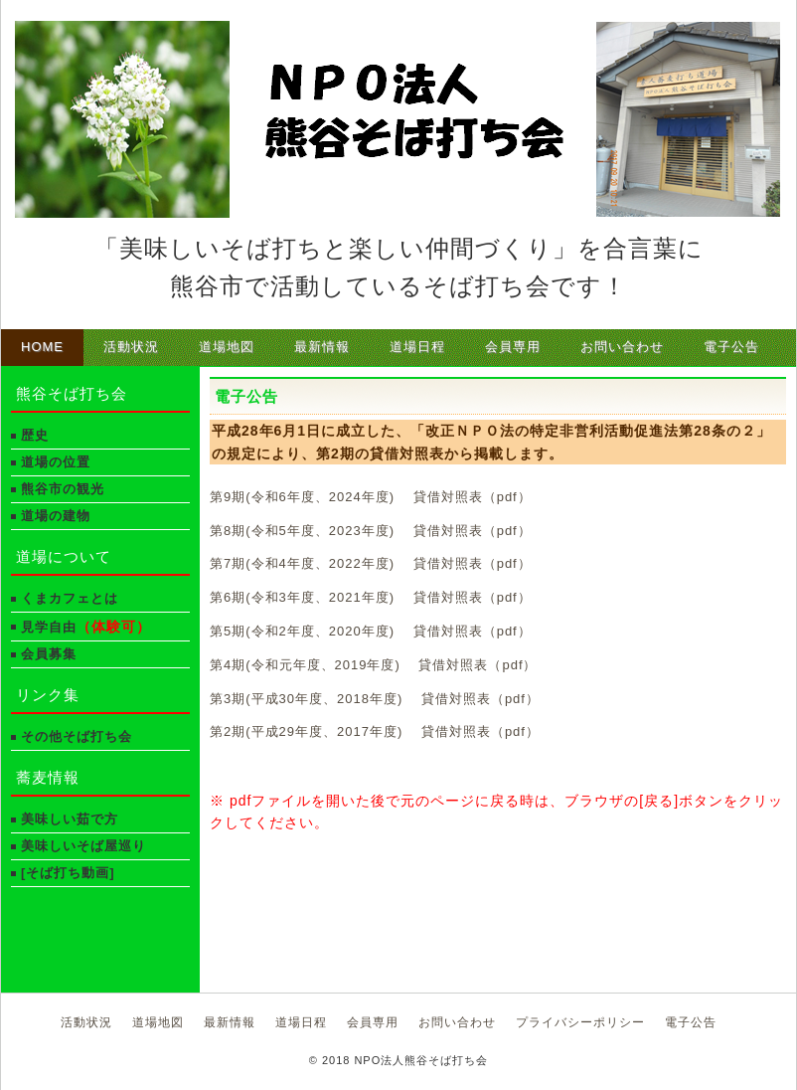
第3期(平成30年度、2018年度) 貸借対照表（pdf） (375, 698)
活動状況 (131, 346)
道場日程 (417, 346)
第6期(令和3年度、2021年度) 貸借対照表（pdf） (371, 597)
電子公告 (731, 346)
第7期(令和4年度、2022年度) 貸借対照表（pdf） (371, 563)
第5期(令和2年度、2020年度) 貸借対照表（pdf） (371, 631)
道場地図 (226, 346)
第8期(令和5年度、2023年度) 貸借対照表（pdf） (371, 530)
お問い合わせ (622, 346)
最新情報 (322, 346)
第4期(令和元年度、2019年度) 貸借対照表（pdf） (374, 664)
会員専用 (513, 346)
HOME (42, 346)
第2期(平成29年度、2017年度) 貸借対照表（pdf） (375, 731)
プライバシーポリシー (580, 1022)
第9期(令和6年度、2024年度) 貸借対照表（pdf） (371, 496)
